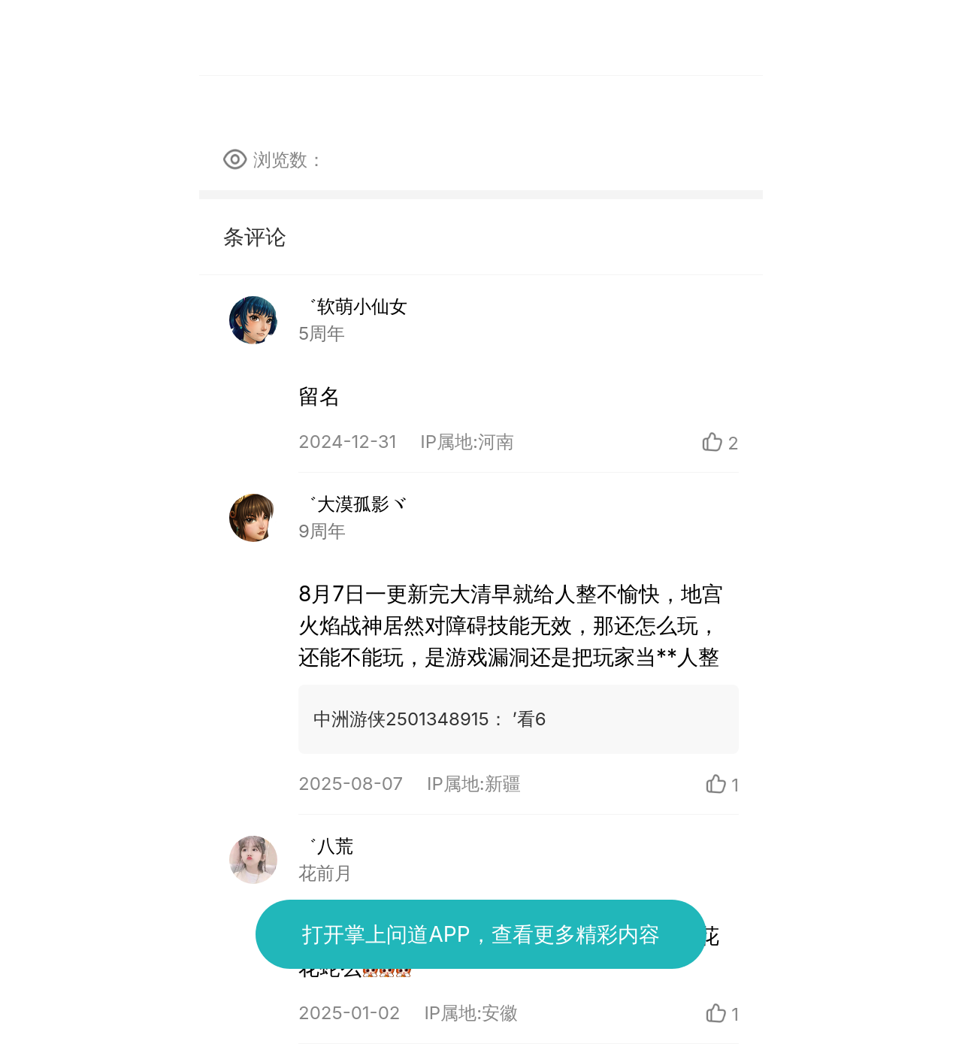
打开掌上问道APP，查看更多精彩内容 (480, 934)
